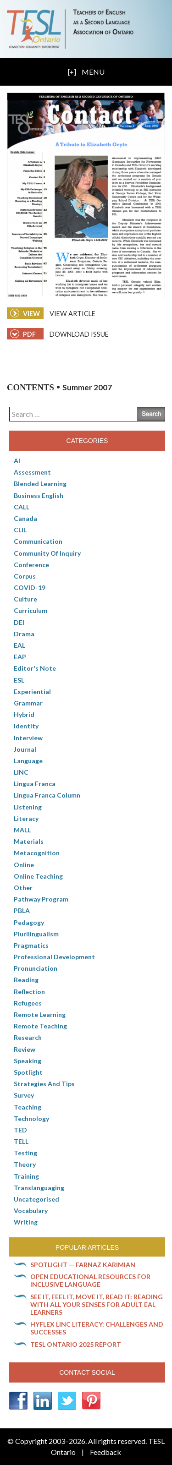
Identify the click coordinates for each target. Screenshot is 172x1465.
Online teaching (38, 876)
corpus (25, 576)
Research (28, 1037)
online (24, 865)
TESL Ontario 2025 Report (75, 1344)
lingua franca (34, 783)
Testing (25, 1153)
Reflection (29, 991)
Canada (25, 518)
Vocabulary (31, 1210)
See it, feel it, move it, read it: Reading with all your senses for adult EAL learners (96, 1304)
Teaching (27, 1107)
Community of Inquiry (47, 553)
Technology (31, 1118)
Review (24, 1049)
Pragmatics (31, 945)
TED (20, 1130)
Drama (24, 634)
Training (26, 1176)
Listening (28, 807)
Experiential (32, 691)
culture (25, 599)
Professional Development (54, 957)
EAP (20, 657)
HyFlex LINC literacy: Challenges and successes (96, 1328)
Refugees (28, 1003)
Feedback (105, 1452)
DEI (19, 622)
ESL (19, 680)
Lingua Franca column (47, 795)
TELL (21, 1141)
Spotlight (28, 1072)
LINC (21, 772)
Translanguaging (39, 1188)
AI (17, 461)
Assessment (32, 472)
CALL (21, 507)
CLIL (20, 530)
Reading (26, 980)
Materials (29, 841)
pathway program (41, 899)
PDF (23, 333)
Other (23, 887)
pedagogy (29, 922)
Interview (28, 738)
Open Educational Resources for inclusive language (90, 1280)
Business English (38, 495)
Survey (24, 1095)
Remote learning (40, 1014)
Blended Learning (40, 483)
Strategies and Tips (44, 1084)
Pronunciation (35, 968)
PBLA (22, 910)
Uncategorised (36, 1199)
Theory (25, 1164)
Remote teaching (40, 1026)
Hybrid (24, 714)
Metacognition (37, 853)
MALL (22, 830)
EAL (19, 645)
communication (38, 541)
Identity (26, 726)
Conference (31, 565)
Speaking (27, 1061)
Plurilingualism (36, 934)
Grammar (28, 703)
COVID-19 (29, 587)
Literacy (26, 818)
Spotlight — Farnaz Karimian (82, 1264)
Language (28, 761)
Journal (25, 749)
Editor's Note (35, 668)
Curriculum (30, 610)
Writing (26, 1222)
